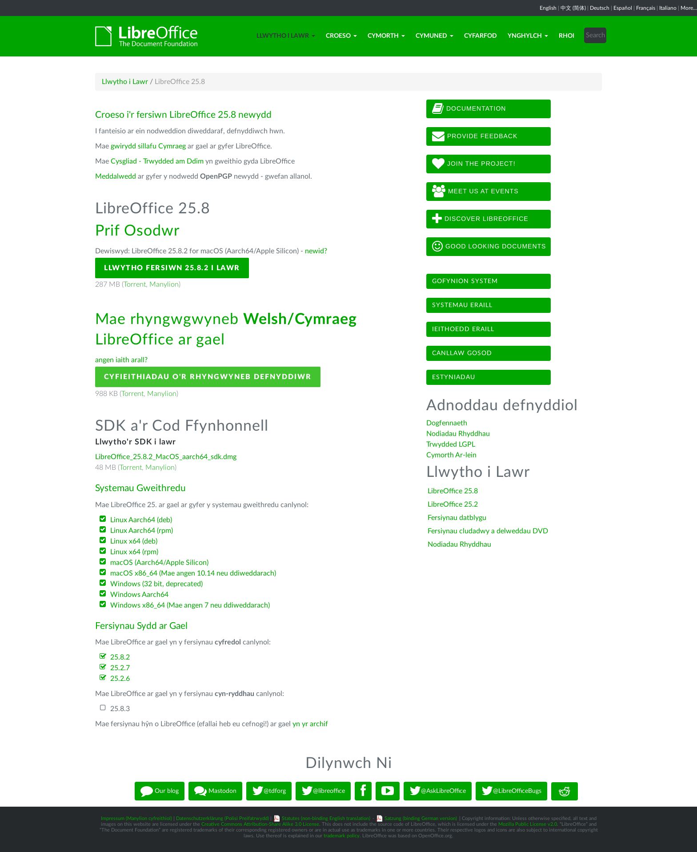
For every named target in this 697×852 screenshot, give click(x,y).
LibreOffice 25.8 (453, 491)
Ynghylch (528, 36)
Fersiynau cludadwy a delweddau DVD (488, 531)
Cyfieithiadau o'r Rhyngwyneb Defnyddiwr (208, 376)
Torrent (135, 284)
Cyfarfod (480, 36)
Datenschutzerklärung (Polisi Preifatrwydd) (222, 818)
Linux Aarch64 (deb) (141, 520)
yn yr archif (310, 724)
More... (689, 8)
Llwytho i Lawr (285, 36)
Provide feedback (474, 136)
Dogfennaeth (446, 423)
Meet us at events (475, 191)
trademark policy (342, 835)
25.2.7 (120, 668)
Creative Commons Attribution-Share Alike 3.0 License (260, 824)
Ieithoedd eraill (463, 329)
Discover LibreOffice (480, 219)
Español (622, 8)
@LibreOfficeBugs (511, 791)
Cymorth (386, 36)
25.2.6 (120, 678)
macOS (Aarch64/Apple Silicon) (159, 562)
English (548, 8)
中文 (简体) (573, 8)
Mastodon (215, 791)
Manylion (164, 284)
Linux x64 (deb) (133, 541)
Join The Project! (474, 164)
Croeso (341, 36)
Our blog (159, 791)
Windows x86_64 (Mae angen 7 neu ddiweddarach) (190, 605)
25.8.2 (120, 657)
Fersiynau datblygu (457, 517)
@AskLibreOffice (437, 791)
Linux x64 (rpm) (134, 552)
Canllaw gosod (462, 353)
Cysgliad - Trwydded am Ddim (157, 161)
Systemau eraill (462, 305)
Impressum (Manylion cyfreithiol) (136, 818)
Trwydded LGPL (450, 444)
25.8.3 (120, 708)
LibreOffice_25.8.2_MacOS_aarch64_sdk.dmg (165, 456)
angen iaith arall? (121, 360)
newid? (316, 251)
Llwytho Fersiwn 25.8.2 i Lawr (172, 268)
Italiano (668, 8)
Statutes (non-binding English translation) (326, 818)
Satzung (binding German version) (421, 818)
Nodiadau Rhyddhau (458, 433)
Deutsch (599, 8)
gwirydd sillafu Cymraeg (148, 146)
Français (645, 8)
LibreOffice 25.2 (453, 504)
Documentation (469, 109)
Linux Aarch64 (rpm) (141, 530)
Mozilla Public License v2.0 (527, 824)
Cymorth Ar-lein (451, 455)
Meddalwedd (115, 176)
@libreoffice (323, 791)
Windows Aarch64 (139, 594)
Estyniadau (453, 377)
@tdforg (269, 791)
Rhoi (566, 36)
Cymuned (434, 36)
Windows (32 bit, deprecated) (156, 584)
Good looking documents (489, 246)
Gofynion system (465, 281)
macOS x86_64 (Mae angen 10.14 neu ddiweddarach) (193, 573)
